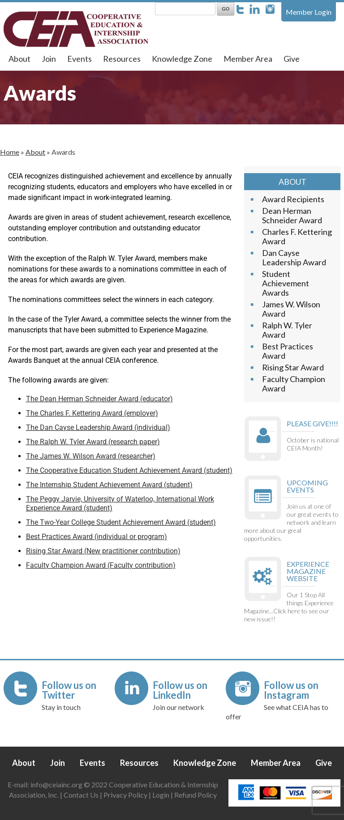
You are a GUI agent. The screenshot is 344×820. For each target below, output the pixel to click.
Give (292, 59)
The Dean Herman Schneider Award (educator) (99, 399)
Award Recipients (293, 199)
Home (9, 152)
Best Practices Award (287, 351)
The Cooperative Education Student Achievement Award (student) (129, 470)
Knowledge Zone (182, 59)
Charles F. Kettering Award (297, 236)
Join (49, 59)
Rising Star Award (293, 367)
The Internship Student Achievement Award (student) (109, 484)
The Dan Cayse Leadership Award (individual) (98, 427)
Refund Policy (195, 794)
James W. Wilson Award (291, 309)
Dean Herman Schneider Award (292, 215)
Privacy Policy (125, 794)
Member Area (248, 59)
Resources (122, 59)
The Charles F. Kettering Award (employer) (92, 413)
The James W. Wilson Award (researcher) (90, 456)
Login (160, 794)
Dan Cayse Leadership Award (294, 257)
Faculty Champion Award (293, 383)
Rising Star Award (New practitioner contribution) (103, 551)
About (19, 59)
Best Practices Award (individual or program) (96, 536)
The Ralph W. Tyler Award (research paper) (93, 442)
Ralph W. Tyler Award (287, 330)
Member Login (308, 12)
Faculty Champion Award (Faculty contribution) (101, 565)
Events (79, 59)
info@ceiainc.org (57, 784)
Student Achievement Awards (285, 283)
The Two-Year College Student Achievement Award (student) (121, 522)
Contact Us (81, 794)
